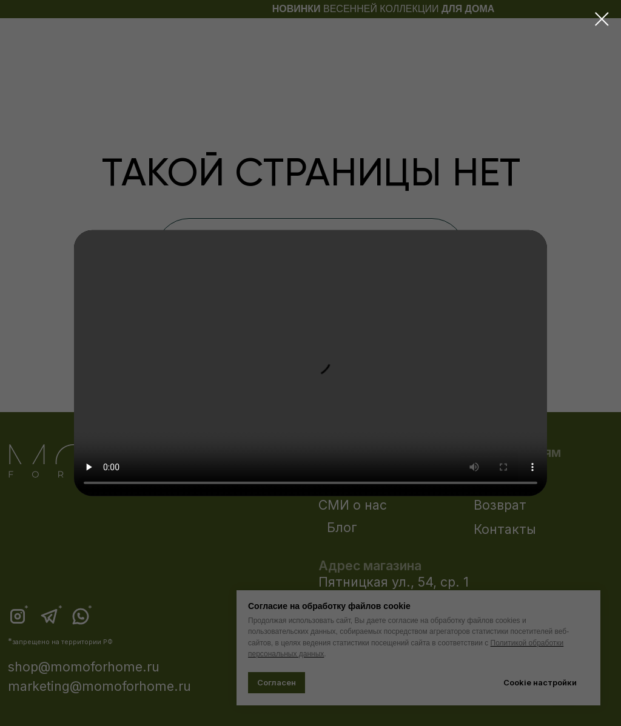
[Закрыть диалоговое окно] (602, 19)
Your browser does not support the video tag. (310, 363)
